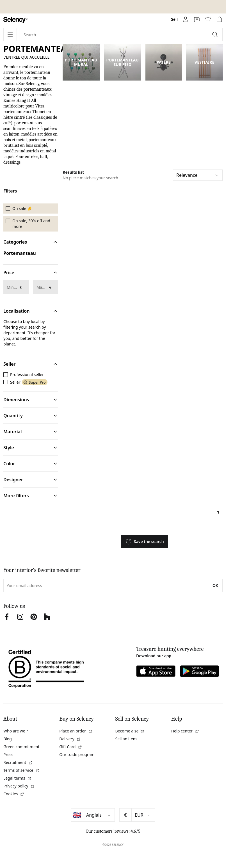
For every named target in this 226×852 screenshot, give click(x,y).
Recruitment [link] (18, 762)
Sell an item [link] (126, 738)
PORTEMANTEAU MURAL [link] (81, 62)
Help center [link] (185, 731)
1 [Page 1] (218, 512)
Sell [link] (174, 19)
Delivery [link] (70, 738)
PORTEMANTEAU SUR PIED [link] (122, 62)
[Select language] (99, 815)
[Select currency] (143, 815)
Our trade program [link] (76, 754)
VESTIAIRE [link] (204, 62)
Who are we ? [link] (15, 731)
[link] (15, 20)
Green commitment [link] (21, 746)
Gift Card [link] (70, 746)
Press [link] (8, 754)
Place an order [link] (75, 731)
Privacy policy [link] (19, 786)
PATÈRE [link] (164, 62)
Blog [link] (7, 738)
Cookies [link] (13, 793)
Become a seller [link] (130, 731)
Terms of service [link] (21, 770)
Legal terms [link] (17, 778)
